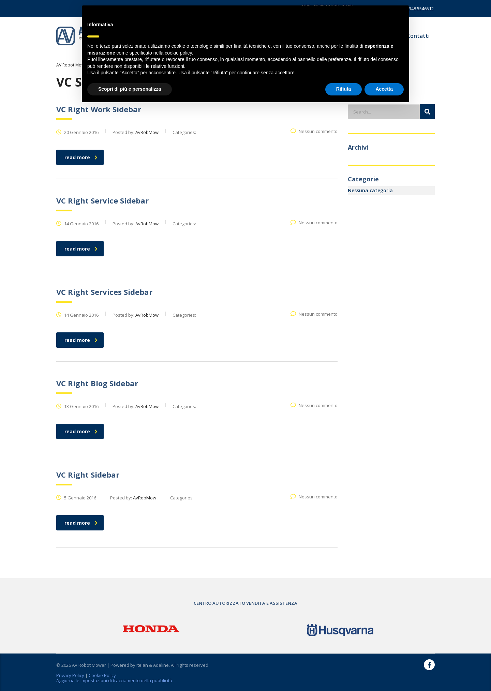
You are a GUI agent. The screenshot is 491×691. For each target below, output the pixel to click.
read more (81, 157)
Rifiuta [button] (343, 89)
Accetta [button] (384, 89)
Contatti (418, 36)
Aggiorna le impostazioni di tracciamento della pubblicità (114, 680)
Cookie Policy (102, 675)
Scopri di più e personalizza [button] (129, 89)
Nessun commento (314, 131)
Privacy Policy (70, 675)
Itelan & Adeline (152, 665)
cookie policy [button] (178, 53)
